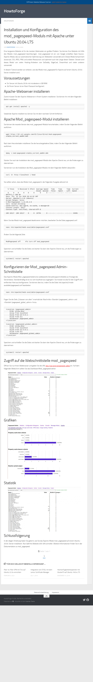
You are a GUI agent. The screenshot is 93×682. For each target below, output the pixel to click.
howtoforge (11, 47)
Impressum (55, 592)
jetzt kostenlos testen (59, 2)
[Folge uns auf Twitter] (84, 599)
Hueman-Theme (30, 601)
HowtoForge (14, 11)
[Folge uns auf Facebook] (87, 599)
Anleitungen (9, 21)
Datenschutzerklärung (41, 592)
